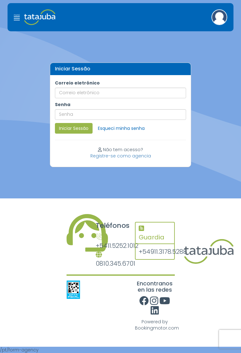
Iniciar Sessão (73, 128)
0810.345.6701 (111, 260)
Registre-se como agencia (120, 156)
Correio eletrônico (77, 83)
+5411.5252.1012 (111, 242)
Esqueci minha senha (121, 128)
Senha (62, 104)
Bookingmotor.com (157, 328)
